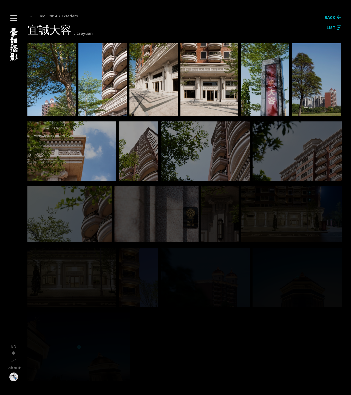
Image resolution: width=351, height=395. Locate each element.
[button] (14, 18)
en (13, 346)
